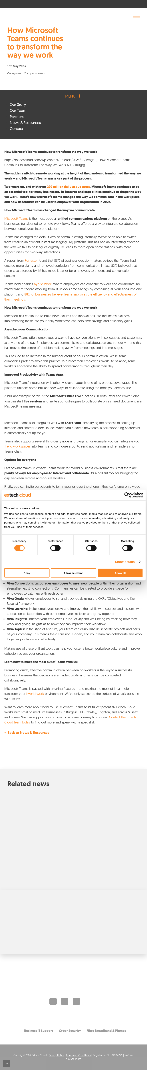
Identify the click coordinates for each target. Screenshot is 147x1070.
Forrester (31, 260)
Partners (17, 116)
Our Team (18, 110)
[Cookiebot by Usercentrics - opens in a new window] (127, 495)
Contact (16, 128)
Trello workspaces (17, 446)
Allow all (120, 573)
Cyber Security (70, 1030)
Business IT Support (38, 1030)
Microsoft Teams (16, 218)
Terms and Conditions (78, 1055)
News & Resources (25, 122)
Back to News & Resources (28, 733)
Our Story (18, 104)
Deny (26, 573)
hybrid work (43, 284)
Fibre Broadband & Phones (106, 1030)
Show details (125, 562)
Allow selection (73, 573)
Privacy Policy (56, 1055)
